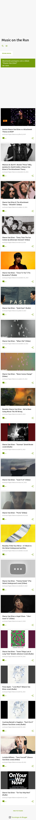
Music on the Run (15, 40)
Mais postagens (18, 810)
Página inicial (6, 53)
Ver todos (5, 65)
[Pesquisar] (3, 46)
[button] (32, 138)
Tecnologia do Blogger (18, 817)
